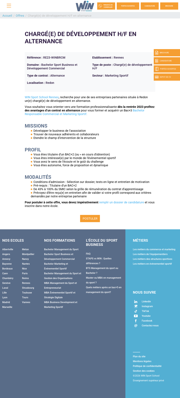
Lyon (4, 297)
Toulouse (27, 292)
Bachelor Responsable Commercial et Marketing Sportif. (84, 112)
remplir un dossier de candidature (122, 202)
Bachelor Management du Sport (61, 249)
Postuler (90, 218)
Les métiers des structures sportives (152, 259)
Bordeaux (7, 268)
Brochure (169, 6)
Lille (4, 292)
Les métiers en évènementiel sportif (152, 263)
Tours (25, 297)
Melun (25, 249)
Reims (25, 278)
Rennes (26, 283)
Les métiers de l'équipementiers (150, 254)
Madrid (6, 302)
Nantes (26, 263)
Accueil (7, 15)
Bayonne (7, 263)
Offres (20, 15)
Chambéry (7, 278)
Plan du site (139, 356)
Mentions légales (142, 361)
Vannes (26, 302)
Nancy (25, 259)
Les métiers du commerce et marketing (154, 249)
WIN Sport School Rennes (42, 97)
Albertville (7, 249)
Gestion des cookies (143, 370)
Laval (5, 287)
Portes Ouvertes (128, 6)
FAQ (88, 253)
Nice (24, 268)
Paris (25, 273)
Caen (5, 273)
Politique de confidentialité (147, 366)
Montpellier (28, 254)
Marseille (7, 307)
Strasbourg (28, 287)
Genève (6, 283)
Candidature (150, 6)
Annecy (6, 259)
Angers (6, 254)
